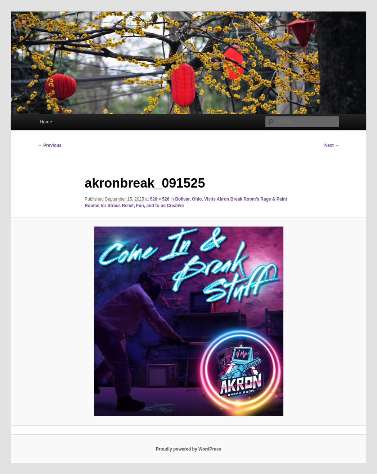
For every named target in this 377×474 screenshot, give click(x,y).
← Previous (50, 145)
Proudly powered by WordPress (188, 449)
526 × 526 (160, 199)
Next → (331, 145)
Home (46, 121)
